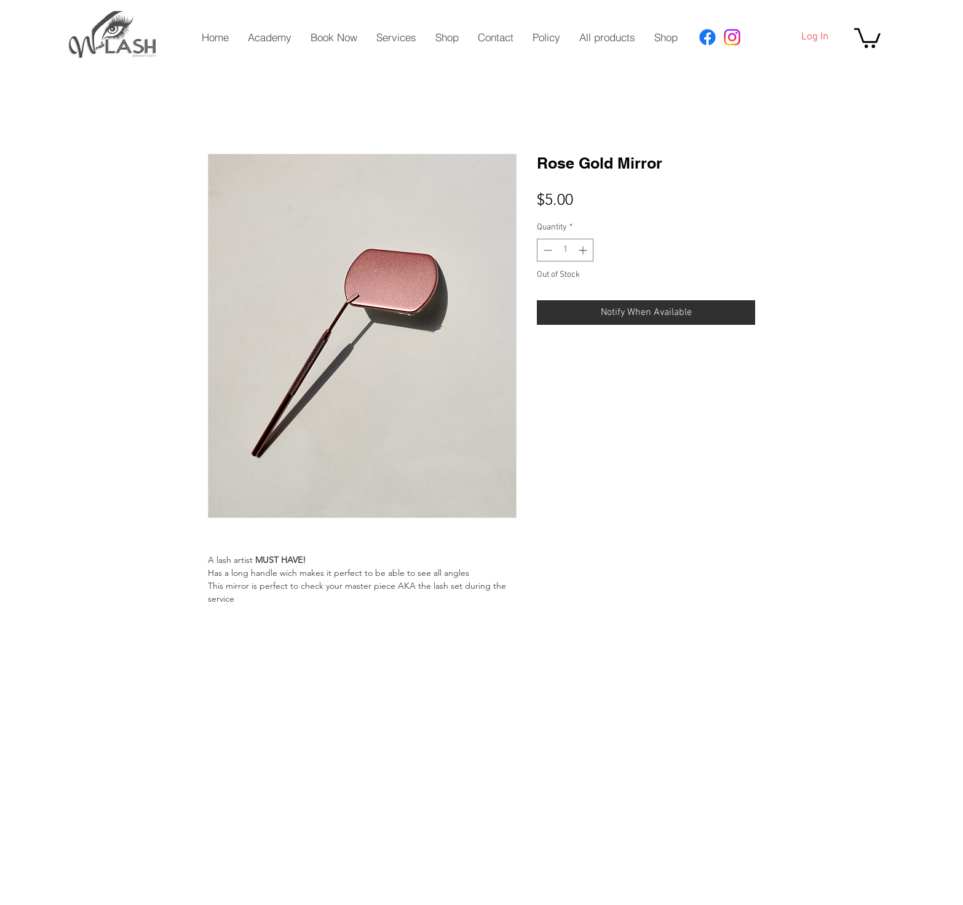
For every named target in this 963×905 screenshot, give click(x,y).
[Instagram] (732, 37)
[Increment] (584, 250)
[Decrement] (546, 250)
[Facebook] (707, 37)
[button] (867, 37)
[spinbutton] (565, 250)
